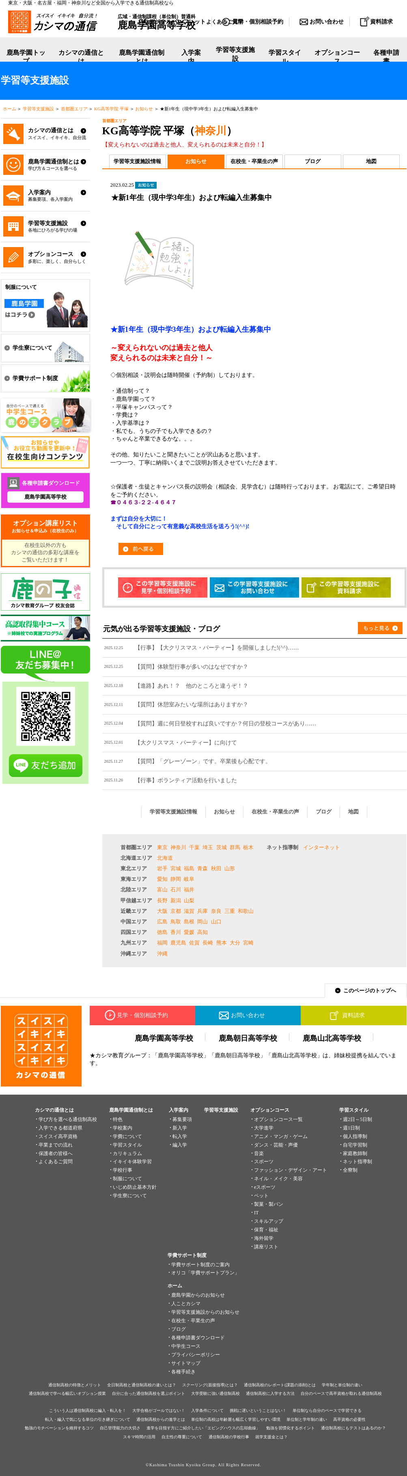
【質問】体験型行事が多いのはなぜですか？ (191, 666)
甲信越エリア (136, 900)
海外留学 (263, 1238)
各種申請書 (386, 57)
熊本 (221, 943)
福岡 (162, 943)
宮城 (175, 868)
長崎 (207, 943)
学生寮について (130, 1195)
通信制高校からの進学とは (160, 1419)
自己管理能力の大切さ (120, 1428)
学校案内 (122, 1128)
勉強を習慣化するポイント (290, 1428)
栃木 (248, 847)
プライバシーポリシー (195, 1355)
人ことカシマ (185, 1303)
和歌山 (246, 911)
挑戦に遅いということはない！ (258, 1410)
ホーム (9, 108)
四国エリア (134, 932)
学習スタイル (285, 57)
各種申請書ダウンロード (198, 1337)
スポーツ (263, 1161)
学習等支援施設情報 (137, 161)
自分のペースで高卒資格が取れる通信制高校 (341, 1393)
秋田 (216, 868)
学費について (127, 1136)
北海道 (165, 858)
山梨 (189, 900)
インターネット (321, 847)
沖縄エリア (134, 954)
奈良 (216, 911)
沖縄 (162, 954)
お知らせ (144, 108)
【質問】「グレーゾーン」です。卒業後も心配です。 (203, 761)
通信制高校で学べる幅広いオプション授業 (67, 1393)
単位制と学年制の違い (306, 1419)
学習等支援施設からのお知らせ (205, 1312)
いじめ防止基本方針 (135, 1187)
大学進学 (263, 1128)
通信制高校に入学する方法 (270, 1393)
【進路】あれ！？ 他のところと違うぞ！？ (191, 685)
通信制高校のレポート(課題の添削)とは (280, 1385)
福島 (189, 868)
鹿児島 (178, 943)
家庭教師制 (355, 1153)
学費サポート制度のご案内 (200, 1264)
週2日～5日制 (357, 1119)
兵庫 (202, 911)
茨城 (221, 847)
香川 (175, 932)
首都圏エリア (74, 108)
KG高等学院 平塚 (111, 108)
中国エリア (134, 922)
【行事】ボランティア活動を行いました (186, 780)
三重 (229, 911)
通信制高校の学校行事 (229, 1437)
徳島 (162, 932)
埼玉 (207, 847)
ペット (261, 1195)
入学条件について (207, 1410)
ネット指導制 (282, 847)
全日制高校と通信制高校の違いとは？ (141, 1385)
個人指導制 (355, 1136)
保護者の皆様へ (56, 1153)
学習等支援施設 (235, 57)
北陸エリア (134, 889)
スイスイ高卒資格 (58, 1136)
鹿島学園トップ (25, 57)
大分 (235, 943)
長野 (162, 900)
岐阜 (189, 879)
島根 (189, 922)
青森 (202, 868)
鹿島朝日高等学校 (248, 1038)
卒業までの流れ (56, 1145)
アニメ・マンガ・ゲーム (281, 1136)
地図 (371, 161)
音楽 (259, 1153)
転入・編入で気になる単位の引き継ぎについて (87, 1419)
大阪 (162, 911)
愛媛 (189, 932)
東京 (162, 847)
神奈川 (210, 131)
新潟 (175, 900)
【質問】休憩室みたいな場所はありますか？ (191, 704)
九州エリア (134, 943)
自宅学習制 (355, 1145)
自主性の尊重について (182, 1437)
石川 (175, 889)
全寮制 (350, 1170)
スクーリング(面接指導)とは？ (210, 1385)
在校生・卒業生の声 (254, 161)
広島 (162, 922)
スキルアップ (268, 1221)
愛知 (162, 879)
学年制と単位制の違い (342, 1385)
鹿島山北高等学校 (332, 1038)
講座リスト (266, 1247)
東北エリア (134, 868)
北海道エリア (136, 858)
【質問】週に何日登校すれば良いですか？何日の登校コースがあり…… (226, 723)
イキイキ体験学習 (132, 1161)
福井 (189, 889)
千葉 (194, 847)
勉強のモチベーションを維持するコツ (59, 1428)
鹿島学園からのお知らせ (198, 1295)
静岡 (175, 879)
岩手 (162, 868)
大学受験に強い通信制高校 (215, 1393)
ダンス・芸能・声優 (276, 1145)
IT (256, 1213)
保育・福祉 (266, 1230)
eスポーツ (265, 1187)
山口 (216, 922)
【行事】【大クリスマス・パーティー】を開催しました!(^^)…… (217, 647)
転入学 (179, 1136)
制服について (127, 1178)
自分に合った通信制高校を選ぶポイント (148, 1393)
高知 (202, 932)
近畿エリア (134, 911)
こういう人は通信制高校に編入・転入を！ (87, 1410)
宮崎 (248, 943)
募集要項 (182, 1119)
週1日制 (351, 1128)
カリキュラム (127, 1153)
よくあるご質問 (56, 1161)
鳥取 (175, 922)
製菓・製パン (268, 1204)
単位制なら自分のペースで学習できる (327, 1410)
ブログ (313, 161)
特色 (118, 1119)
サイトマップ (185, 1363)
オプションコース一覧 (278, 1119)
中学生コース (185, 1346)
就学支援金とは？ (271, 1437)
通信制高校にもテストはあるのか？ (353, 1428)
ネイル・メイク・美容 (278, 1178)
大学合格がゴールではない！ (158, 1410)
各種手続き (183, 1372)
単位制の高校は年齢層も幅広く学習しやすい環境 (235, 1419)
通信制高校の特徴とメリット (74, 1385)
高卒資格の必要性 (349, 1419)
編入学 (179, 1145)
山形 (229, 868)
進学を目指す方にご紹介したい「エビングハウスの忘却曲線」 (203, 1428)
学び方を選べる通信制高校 (68, 1119)
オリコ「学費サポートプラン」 (205, 1273)
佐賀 (194, 943)
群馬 (235, 847)
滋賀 (189, 911)
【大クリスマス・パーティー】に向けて (186, 742)
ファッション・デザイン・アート (290, 1170)
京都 (175, 911)
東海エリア (134, 879)
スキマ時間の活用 (139, 1437)
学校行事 (122, 1170)
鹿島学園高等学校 (45, 497)
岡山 (202, 922)
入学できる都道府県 (60, 1128)
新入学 (179, 1128)
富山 (162, 889)
